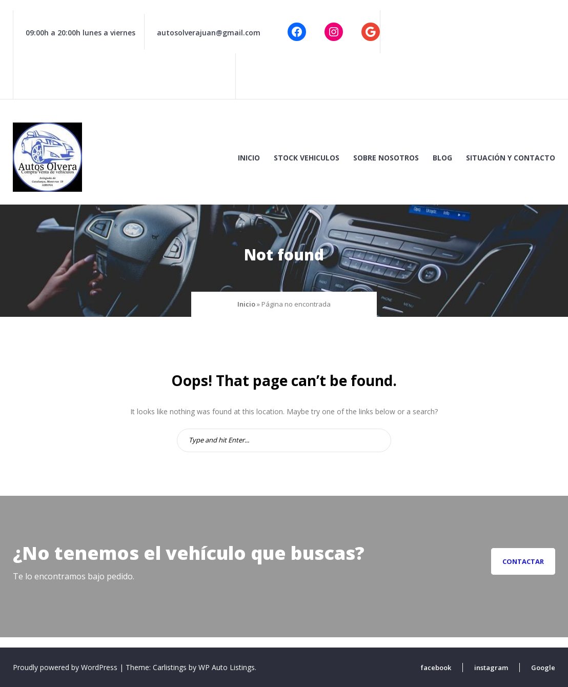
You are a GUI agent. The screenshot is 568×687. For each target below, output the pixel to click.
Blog (442, 158)
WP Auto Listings (226, 667)
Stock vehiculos (306, 158)
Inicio (249, 158)
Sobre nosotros (386, 158)
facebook (436, 667)
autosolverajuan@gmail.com (208, 32)
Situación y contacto (510, 158)
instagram (491, 667)
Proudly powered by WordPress (66, 667)
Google (543, 667)
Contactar (523, 561)
